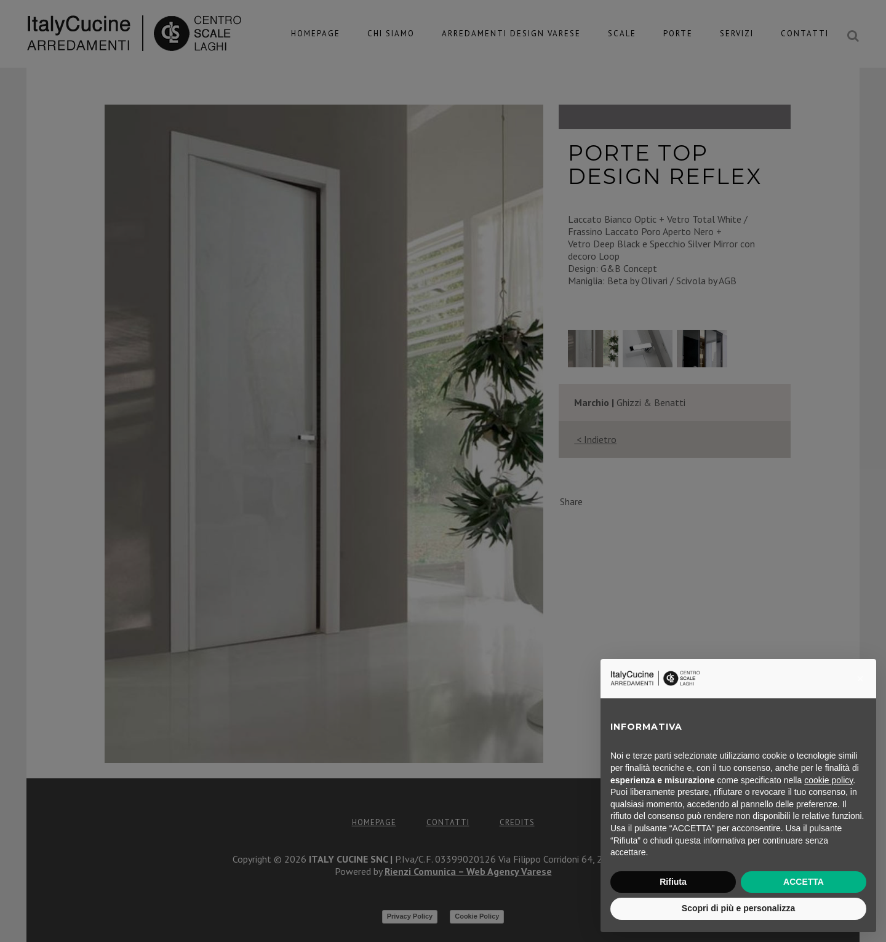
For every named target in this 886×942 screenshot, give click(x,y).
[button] (860, 679)
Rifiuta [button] (673, 882)
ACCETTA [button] (803, 882)
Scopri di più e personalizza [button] (738, 908)
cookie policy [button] (828, 780)
